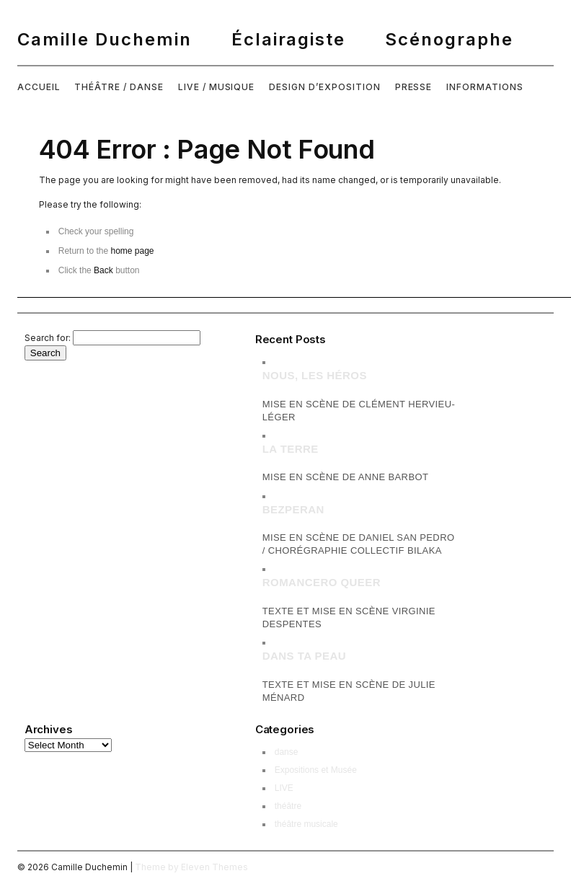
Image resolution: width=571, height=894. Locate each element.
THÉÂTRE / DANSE (118, 86)
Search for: (48, 337)
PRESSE (414, 86)
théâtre (288, 806)
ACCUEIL (39, 86)
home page (132, 251)
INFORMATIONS (484, 86)
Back (103, 270)
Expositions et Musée (316, 770)
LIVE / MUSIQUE (216, 86)
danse (286, 752)
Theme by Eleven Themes (191, 867)
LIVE (284, 788)
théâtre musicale (306, 824)
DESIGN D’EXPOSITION (324, 86)
